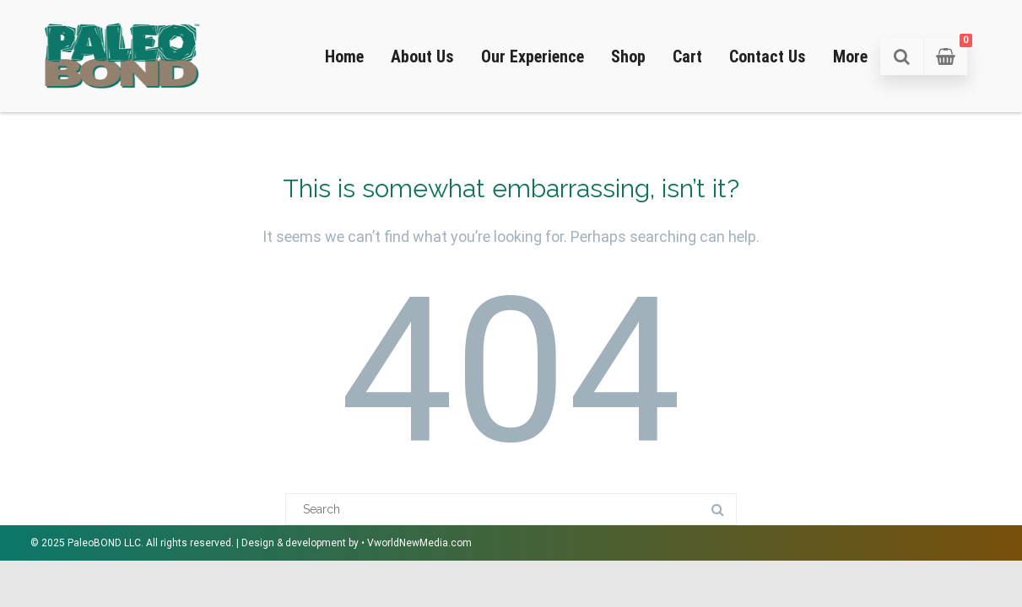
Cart (687, 56)
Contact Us (767, 56)
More (850, 56)
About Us (422, 56)
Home (344, 56)
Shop (628, 56)
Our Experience (532, 56)
